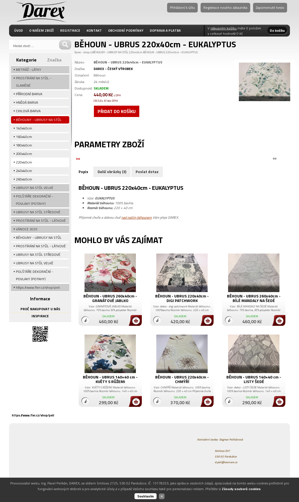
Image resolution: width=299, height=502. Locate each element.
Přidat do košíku (117, 111)
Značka (54, 59)
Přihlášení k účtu (182, 7)
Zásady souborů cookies (241, 489)
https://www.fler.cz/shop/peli (33, 415)
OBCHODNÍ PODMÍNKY (126, 30)
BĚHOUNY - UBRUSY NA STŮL (110, 52)
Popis (83, 172)
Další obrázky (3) (112, 172)
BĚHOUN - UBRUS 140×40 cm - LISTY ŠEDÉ (253, 379)
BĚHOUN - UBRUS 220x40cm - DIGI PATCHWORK (182, 298)
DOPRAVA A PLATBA (165, 30)
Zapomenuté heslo (270, 7)
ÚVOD (18, 30)
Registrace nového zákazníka (225, 7)
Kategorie (26, 59)
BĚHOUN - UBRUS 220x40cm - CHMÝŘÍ (182, 379)
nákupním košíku (223, 28)
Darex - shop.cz (83, 52)
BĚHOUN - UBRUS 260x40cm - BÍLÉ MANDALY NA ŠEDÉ (254, 298)
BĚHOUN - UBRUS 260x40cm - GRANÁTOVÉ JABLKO (110, 298)
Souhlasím (145, 496)
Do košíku (277, 30)
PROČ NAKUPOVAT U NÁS (40, 309)
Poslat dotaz (147, 172)
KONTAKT (94, 30)
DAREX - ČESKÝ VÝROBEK (113, 68)
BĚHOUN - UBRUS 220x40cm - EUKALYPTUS (170, 52)
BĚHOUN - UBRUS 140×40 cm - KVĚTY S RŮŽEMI (110, 379)
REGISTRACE (70, 30)
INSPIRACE (40, 316)
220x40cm (135, 52)
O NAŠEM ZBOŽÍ (41, 30)
